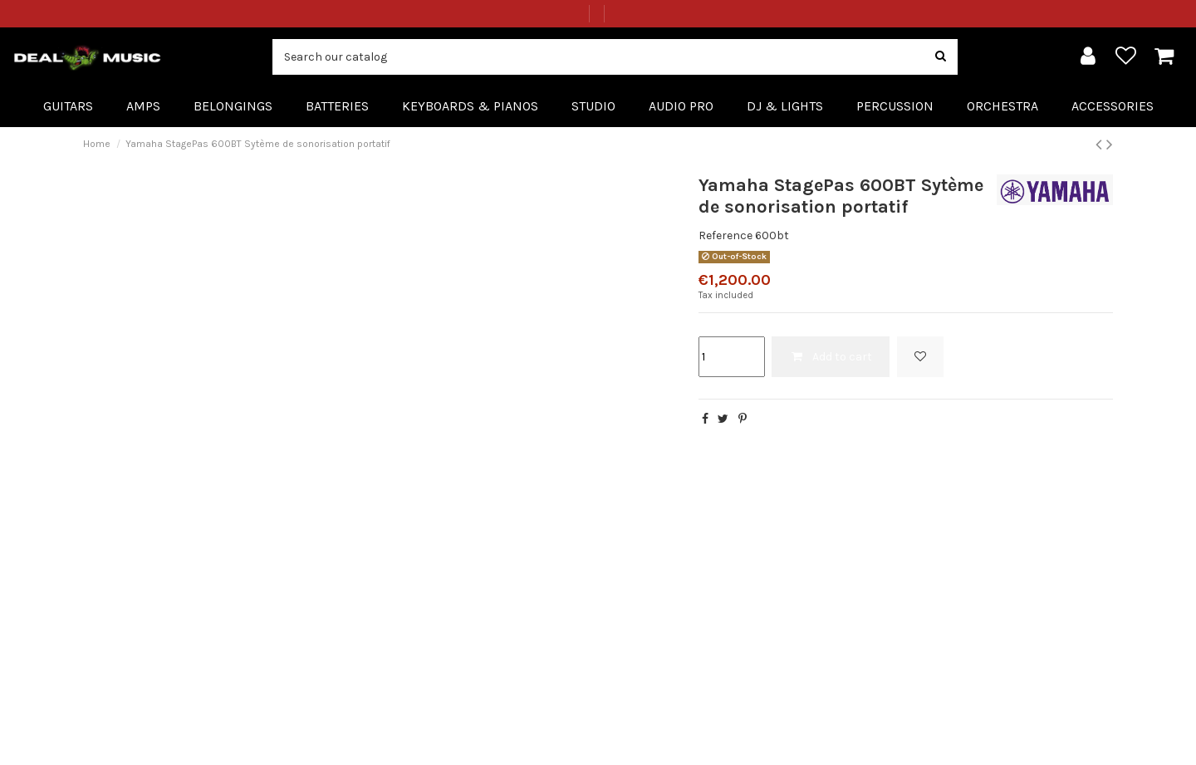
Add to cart (830, 357)
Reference (725, 235)
